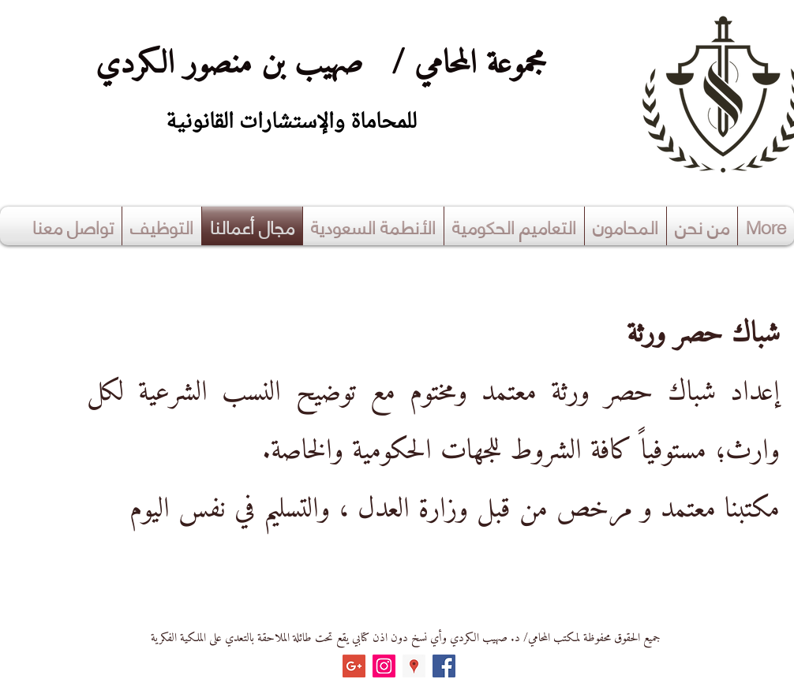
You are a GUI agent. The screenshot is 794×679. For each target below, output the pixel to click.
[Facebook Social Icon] (444, 666)
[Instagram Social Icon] (384, 666)
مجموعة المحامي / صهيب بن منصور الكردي (311, 65)
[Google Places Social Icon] (414, 666)
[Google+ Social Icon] (354, 666)
